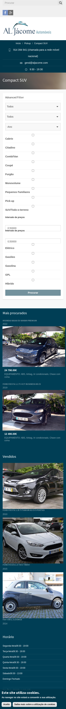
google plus (10, 12)
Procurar (33, 292)
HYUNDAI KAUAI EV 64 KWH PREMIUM (20, 320)
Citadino (10, 147)
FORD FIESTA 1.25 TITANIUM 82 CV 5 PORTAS (24, 510)
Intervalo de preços (15, 217)
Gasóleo (10, 257)
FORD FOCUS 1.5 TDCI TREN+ (16, 564)
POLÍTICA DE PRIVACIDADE (16, 690)
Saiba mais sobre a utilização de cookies (34, 706)
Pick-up (9, 201)
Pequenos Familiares (17, 192)
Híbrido (9, 283)
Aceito (6, 706)
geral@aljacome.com (36, 62)
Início (18, 43)
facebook (5, 12)
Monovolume (12, 183)
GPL (7, 274)
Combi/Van (11, 156)
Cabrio (9, 138)
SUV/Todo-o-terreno (17, 209)
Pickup (27, 43)
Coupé (9, 165)
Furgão (9, 174)
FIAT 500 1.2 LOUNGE (12, 619)
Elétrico (9, 248)
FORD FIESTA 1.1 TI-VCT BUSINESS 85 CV (22, 384)
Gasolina (10, 265)
